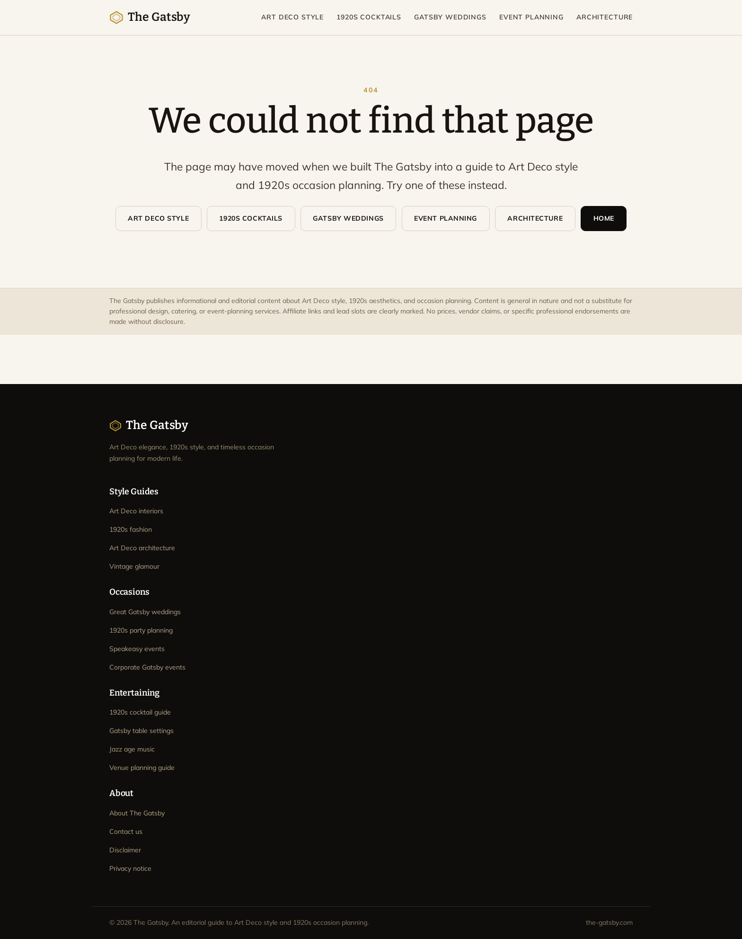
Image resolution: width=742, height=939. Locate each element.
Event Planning (531, 17)
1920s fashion (130, 529)
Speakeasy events (137, 648)
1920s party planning (141, 630)
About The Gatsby (137, 813)
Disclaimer (125, 850)
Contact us (125, 831)
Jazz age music (132, 749)
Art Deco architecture (142, 548)
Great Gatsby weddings (145, 612)
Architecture (604, 17)
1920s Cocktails (368, 17)
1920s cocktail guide (140, 712)
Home (603, 218)
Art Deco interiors (136, 511)
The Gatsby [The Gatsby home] (149, 17)
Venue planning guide (142, 767)
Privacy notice (130, 868)
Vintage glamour (134, 566)
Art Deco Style (292, 17)
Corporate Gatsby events (147, 667)
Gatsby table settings (141, 730)
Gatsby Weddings (450, 17)
